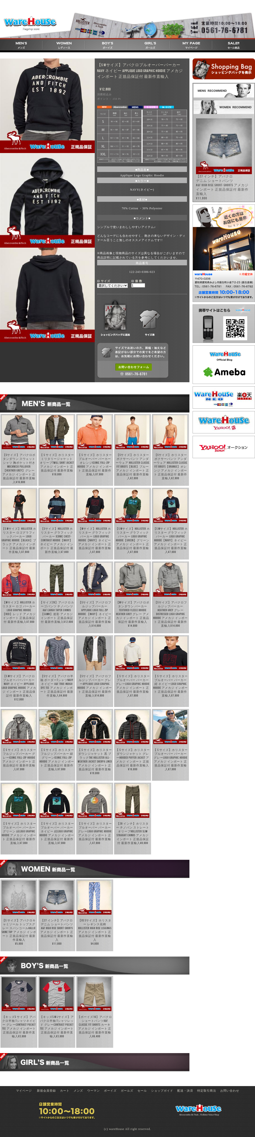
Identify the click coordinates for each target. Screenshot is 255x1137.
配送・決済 (185, 1090)
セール (142, 1090)
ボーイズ (110, 1090)
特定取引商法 (206, 1090)
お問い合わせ (229, 1090)
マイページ (24, 1090)
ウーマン (93, 1090)
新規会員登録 (46, 1090)
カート (64, 1090)
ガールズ (127, 1090)
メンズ (78, 1090)
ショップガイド (162, 1090)
